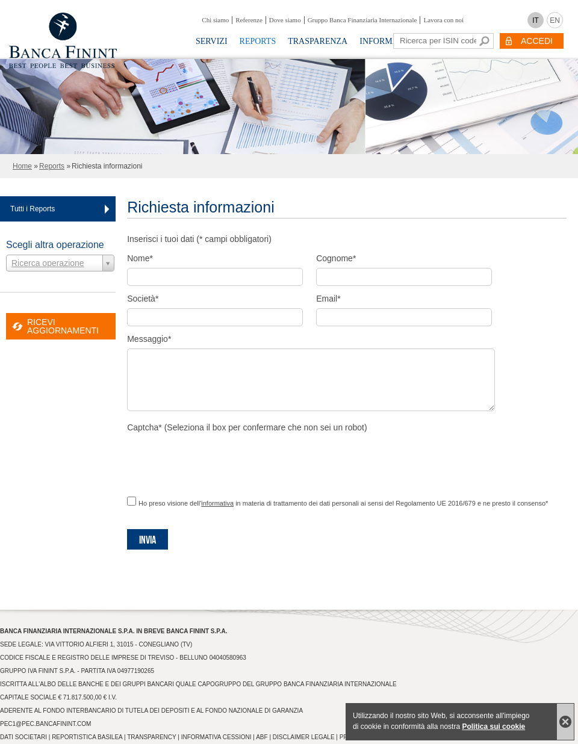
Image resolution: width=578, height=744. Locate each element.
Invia (147, 540)
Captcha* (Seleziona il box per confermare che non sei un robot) (247, 427)
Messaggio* (149, 339)
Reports (258, 41)
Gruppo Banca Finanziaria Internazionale (362, 19)
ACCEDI (537, 41)
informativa (217, 503)
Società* (142, 298)
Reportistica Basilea (87, 737)
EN (555, 20)
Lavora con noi (443, 19)
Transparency (151, 737)
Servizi (212, 41)
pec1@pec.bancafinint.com (45, 724)
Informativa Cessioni (216, 737)
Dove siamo (285, 19)
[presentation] (218, 460)
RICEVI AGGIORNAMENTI (63, 326)
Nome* (140, 258)
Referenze (249, 19)
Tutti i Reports (32, 208)
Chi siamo (215, 19)
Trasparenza (317, 41)
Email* (328, 298)
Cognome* (336, 258)
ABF (261, 737)
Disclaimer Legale (304, 737)
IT (535, 20)
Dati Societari (23, 737)
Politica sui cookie (493, 726)
